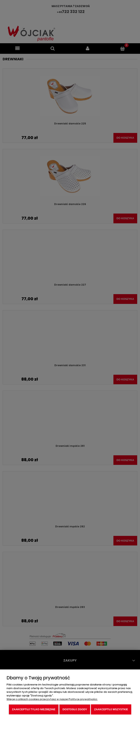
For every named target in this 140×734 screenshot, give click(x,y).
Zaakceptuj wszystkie (111, 709)
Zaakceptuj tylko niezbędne (33, 709)
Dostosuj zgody (74, 709)
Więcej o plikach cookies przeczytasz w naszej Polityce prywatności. (52, 699)
